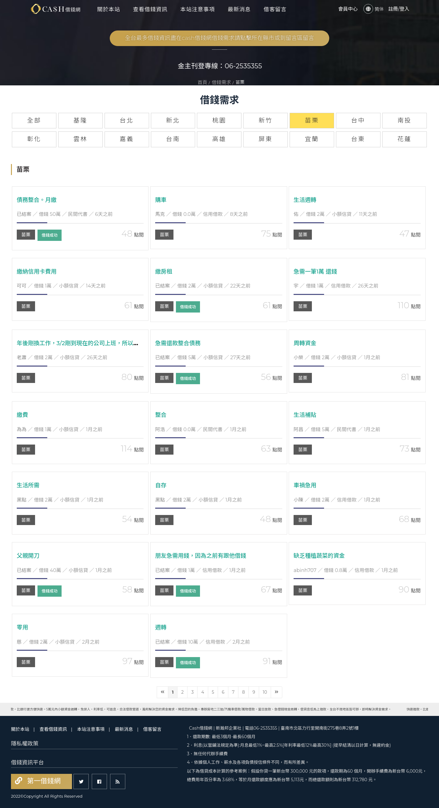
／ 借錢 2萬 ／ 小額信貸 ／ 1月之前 (337, 357)
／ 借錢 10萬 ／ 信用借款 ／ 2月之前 (202, 642)
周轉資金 (306, 343)
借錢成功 (52, 235)
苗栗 (25, 235)
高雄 (219, 139)
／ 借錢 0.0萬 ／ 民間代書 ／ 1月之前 (200, 429)
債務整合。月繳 (38, 199)
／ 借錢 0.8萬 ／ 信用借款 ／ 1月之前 (346, 570)
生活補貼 (306, 414)
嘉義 (127, 139)
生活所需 (29, 485)
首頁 (202, 82)
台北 (127, 120)
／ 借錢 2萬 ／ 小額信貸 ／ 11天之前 (335, 214)
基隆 (80, 120)
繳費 (23, 414)
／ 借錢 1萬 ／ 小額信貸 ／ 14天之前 (61, 286)
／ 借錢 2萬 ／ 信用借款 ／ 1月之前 (337, 500)
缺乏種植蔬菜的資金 (321, 555)
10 (265, 692)
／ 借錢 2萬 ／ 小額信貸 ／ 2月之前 (58, 642)
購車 (161, 199)
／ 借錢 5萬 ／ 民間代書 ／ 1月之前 (337, 429)
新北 (173, 120)
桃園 (219, 120)
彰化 (34, 139)
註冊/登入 (398, 9)
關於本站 (108, 9)
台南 (173, 139)
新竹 (266, 120)
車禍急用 (306, 485)
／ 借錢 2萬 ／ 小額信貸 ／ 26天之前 (62, 357)
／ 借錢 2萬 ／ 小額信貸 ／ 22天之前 (203, 286)
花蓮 (405, 139)
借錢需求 (221, 82)
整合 (161, 414)
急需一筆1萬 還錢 (317, 271)
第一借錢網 (43, 781)
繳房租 (164, 271)
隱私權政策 (24, 743)
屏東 (266, 139)
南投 (405, 120)
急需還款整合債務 (179, 343)
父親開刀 (29, 555)
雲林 (80, 139)
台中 (358, 120)
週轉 (161, 627)
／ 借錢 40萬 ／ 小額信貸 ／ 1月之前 (64, 570)
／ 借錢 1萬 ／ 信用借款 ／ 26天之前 (336, 286)
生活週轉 (306, 199)
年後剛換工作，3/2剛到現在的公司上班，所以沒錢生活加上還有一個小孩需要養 (125, 343)
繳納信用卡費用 (38, 271)
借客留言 (275, 9)
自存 (161, 485)
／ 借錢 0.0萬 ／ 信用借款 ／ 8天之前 (201, 214)
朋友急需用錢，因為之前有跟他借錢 (204, 555)
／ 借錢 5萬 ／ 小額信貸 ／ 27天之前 (203, 357)
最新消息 (239, 9)
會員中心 (348, 9)
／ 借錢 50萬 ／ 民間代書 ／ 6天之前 (65, 214)
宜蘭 (312, 139)
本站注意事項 (197, 9)
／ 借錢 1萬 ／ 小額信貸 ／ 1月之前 (59, 429)
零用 (23, 627)
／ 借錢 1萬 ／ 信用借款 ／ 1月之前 (200, 570)
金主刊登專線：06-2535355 (220, 66)
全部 (34, 120)
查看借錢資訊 (150, 9)
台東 (358, 139)
